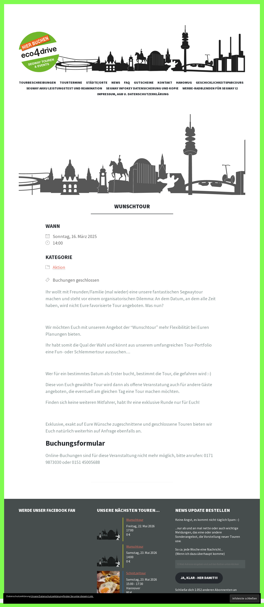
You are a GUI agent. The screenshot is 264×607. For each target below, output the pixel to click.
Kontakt (165, 82)
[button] (132, 154)
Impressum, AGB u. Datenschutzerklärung (133, 94)
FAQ (127, 82)
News (115, 82)
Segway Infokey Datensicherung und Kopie (142, 88)
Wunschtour (134, 520)
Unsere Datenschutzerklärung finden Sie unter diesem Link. (62, 596)
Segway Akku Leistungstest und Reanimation (64, 88)
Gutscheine (144, 82)
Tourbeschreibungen (37, 82)
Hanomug (184, 82)
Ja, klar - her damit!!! (201, 578)
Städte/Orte (96, 82)
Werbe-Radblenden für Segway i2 (210, 88)
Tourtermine (71, 82)
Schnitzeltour (136, 573)
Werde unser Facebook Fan (50, 510)
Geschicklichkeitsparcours (219, 82)
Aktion (59, 267)
